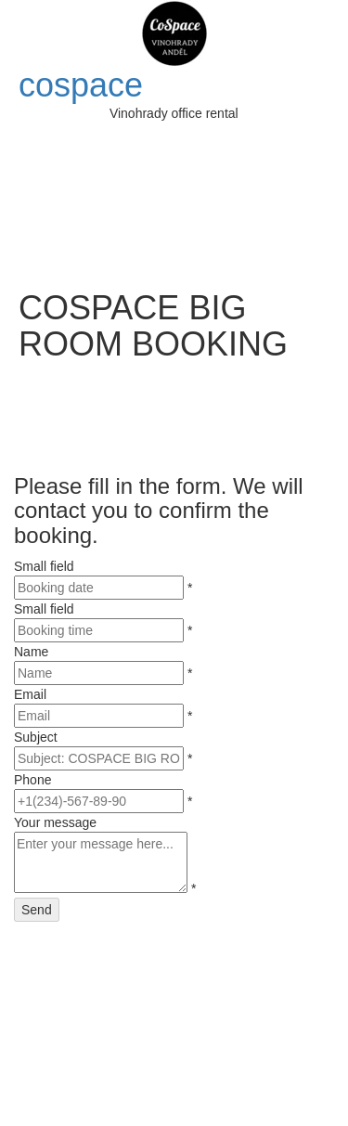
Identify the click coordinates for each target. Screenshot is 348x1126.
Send (36, 909)
